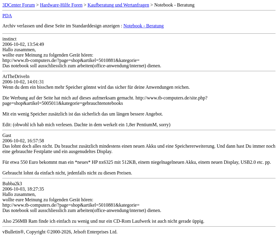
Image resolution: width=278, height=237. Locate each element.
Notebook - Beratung (143, 25)
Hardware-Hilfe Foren (61, 4)
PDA (7, 15)
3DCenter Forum (18, 4)
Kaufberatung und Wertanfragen (118, 4)
